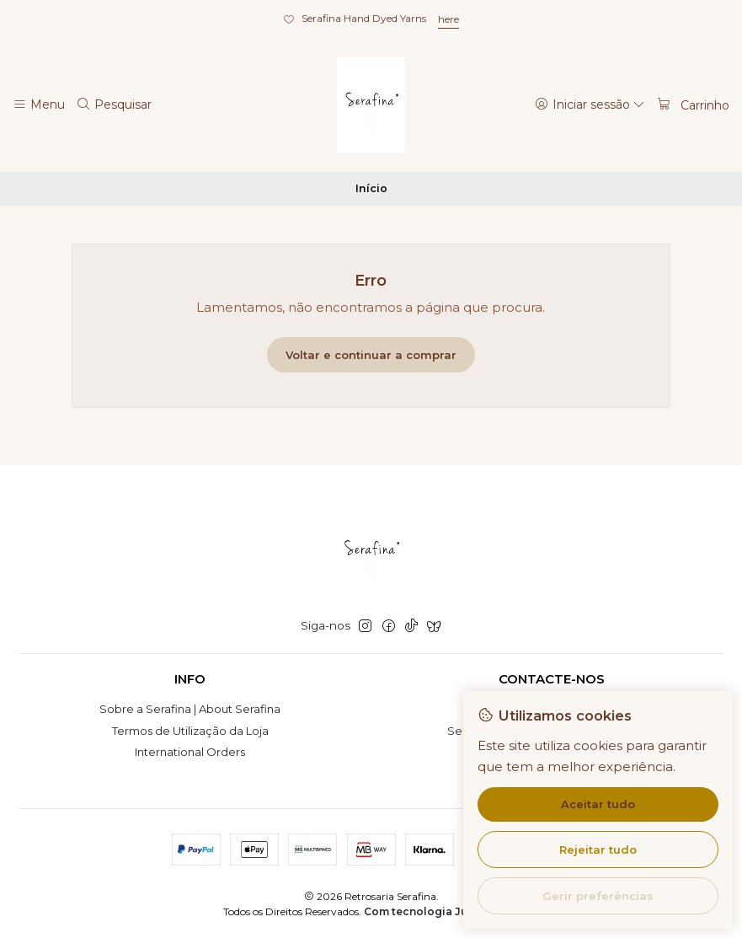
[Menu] (38, 104)
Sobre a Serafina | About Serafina (189, 709)
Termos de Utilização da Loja (190, 730)
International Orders (190, 751)
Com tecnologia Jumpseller (440, 911)
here (448, 19)
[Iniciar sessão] (590, 104)
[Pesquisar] (114, 104)
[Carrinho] (693, 104)
